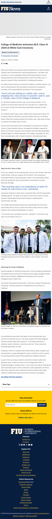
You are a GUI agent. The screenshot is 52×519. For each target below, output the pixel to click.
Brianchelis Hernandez (10, 56)
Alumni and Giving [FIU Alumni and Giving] (26, 470)
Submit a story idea (25, 417)
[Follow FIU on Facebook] (24, 445)
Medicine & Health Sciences (10, 52)
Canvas (26, 492)
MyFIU (26, 490)
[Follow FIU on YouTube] (29, 445)
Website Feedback (19, 516)
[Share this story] (4, 64)
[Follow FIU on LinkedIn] (22, 445)
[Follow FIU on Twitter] (27, 445)
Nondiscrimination (26, 503)
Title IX (26, 505)
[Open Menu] (48, 8)
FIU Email (26, 495)
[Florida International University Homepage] (11, 2)
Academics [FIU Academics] (26, 457)
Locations (26, 460)
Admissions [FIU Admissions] (26, 454)
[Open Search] (48, 2)
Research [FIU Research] (26, 462)
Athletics (26, 467)
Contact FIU (26, 439)
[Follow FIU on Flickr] (32, 445)
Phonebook (22, 482)
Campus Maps (26, 487)
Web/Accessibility (31, 516)
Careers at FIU (26, 472)
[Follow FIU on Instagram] (20, 445)
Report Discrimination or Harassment (26, 508)
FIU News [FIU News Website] (26, 442)
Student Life (26, 465)
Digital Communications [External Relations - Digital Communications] (41, 513)
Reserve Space (26, 500)
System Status (26, 497)
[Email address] (21, 405)
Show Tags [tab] (6, 384)
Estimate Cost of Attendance (26, 475)
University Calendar (25, 485)
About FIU (26, 452)
